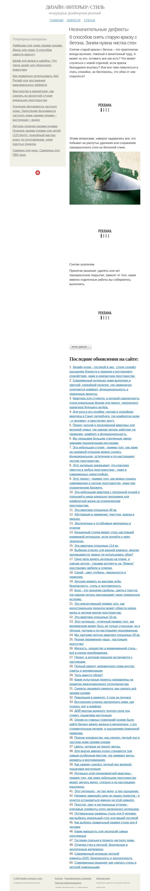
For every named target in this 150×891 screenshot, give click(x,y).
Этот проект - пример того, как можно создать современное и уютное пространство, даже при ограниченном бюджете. (103, 483)
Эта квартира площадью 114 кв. (96, 545)
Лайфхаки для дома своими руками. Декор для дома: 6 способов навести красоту (38, 50)
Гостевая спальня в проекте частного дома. (104, 840)
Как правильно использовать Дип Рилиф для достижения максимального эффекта (36, 80)
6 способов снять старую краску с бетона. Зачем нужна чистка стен (103, 40)
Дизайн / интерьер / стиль (75, 7)
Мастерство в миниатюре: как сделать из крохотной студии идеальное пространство (33, 96)
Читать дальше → (81, 346)
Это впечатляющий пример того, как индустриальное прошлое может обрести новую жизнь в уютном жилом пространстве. (103, 608)
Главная (56, 20)
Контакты (59, 878)
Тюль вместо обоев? (88, 675)
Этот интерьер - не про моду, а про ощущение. (106, 791)
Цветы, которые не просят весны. (97, 746)
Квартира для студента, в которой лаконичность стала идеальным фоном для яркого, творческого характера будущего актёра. (105, 403)
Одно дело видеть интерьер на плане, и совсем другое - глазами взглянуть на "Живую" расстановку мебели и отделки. (102, 563)
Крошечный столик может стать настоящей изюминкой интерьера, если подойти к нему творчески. (102, 537)
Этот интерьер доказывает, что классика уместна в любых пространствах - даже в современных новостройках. (99, 470)
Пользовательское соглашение (77, 878)
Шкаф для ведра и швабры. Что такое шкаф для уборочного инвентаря (35, 65)
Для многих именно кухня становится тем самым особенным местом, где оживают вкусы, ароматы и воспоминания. (102, 755)
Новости (73, 20)
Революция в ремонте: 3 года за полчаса (102, 697)
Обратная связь (103, 878)
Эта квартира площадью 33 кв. (95, 617)
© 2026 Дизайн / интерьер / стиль (28, 878)
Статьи (89, 20)
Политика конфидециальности (68, 883)
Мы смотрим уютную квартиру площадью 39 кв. (107, 635)
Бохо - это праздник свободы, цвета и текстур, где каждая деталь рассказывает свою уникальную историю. (105, 595)
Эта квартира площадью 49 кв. (95, 510)
